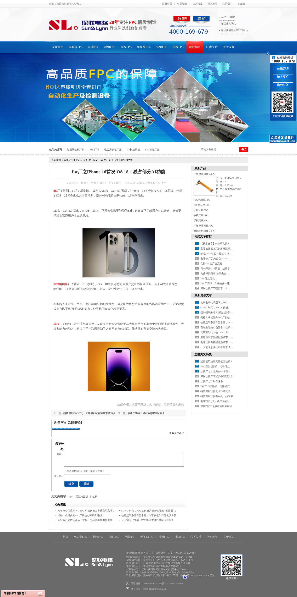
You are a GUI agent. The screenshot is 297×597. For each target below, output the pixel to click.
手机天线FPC (201, 210)
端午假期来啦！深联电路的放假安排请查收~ (224, 312)
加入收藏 (197, 3)
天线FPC (126, 47)
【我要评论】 (75, 422)
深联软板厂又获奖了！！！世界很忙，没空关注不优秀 (230, 288)
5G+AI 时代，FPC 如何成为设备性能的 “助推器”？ (149, 510)
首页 (66, 160)
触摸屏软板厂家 (75, 149)
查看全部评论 (176, 433)
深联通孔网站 (228, 23)
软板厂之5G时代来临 (211, 381)
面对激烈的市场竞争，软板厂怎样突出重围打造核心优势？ (90, 520)
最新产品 (200, 168)
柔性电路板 (60, 284)
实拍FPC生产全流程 (211, 263)
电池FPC (93, 47)
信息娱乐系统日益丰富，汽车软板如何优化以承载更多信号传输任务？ (160, 515)
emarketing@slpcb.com (155, 588)
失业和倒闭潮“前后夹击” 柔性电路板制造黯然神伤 (228, 273)
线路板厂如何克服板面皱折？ (216, 361)
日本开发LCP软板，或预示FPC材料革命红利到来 (227, 268)
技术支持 (212, 47)
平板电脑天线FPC (203, 225)
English (242, 3)
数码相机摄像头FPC (204, 231)
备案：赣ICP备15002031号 (182, 552)
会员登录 (182, 3)
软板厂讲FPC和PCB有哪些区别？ (146, 413)
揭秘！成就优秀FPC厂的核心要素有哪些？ (81, 515)
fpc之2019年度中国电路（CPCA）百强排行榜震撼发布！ (231, 253)
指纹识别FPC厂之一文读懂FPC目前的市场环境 (89, 413)
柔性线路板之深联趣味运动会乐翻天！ (221, 248)
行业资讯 (75, 160)
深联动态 (195, 47)
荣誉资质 (195, 536)
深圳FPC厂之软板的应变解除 (216, 406)
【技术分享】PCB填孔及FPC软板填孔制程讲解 (226, 243)
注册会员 (167, 3)
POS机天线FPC (202, 199)
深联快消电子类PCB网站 (234, 30)
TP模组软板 (133, 149)
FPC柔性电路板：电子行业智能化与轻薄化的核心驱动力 (231, 366)
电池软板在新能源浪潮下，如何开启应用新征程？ (227, 342)
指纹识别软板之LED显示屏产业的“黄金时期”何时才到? (230, 391)
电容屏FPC (76, 47)
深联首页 (57, 47)
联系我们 (227, 3)
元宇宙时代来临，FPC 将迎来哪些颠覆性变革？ (147, 520)
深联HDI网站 (228, 17)
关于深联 (229, 47)
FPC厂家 (94, 149)
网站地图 (212, 3)
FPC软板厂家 (152, 149)
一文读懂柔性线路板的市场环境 (217, 347)
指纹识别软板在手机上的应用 (216, 396)
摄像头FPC (144, 47)
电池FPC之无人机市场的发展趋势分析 (221, 401)
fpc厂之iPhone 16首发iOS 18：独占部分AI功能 (108, 160)
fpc (55, 190)
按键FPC (161, 47)
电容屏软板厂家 (113, 149)
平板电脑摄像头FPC (204, 173)
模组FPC (109, 47)
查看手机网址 (98, 182)
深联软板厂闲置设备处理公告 (216, 376)
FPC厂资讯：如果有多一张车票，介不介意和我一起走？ (231, 283)
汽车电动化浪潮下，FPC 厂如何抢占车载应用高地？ (86, 510)
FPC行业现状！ (208, 278)
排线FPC (178, 47)
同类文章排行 (203, 236)
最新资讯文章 (203, 295)
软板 (56, 324)
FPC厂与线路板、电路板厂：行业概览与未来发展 (227, 386)
